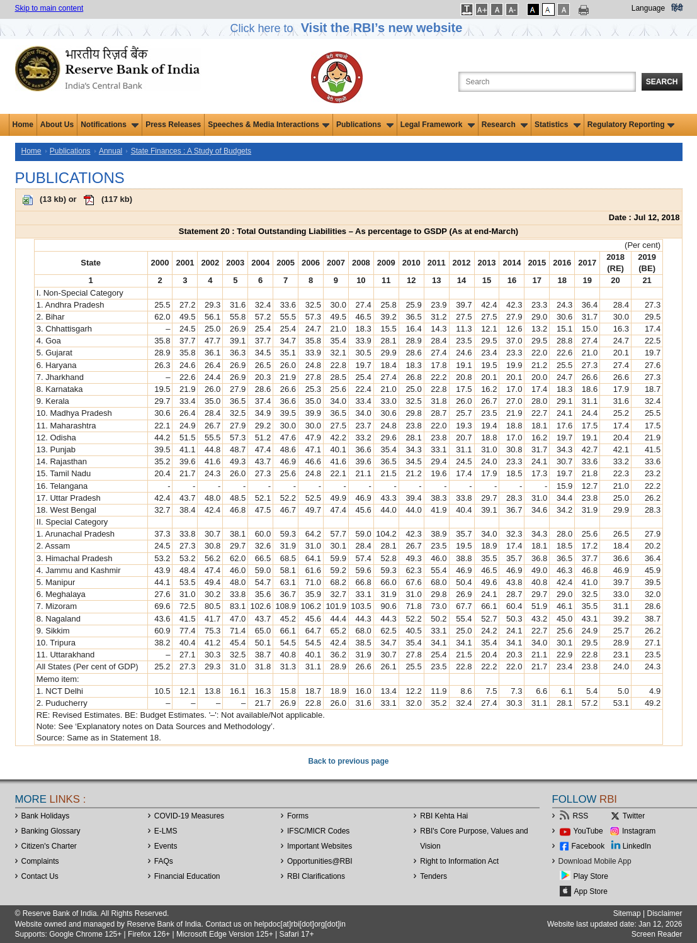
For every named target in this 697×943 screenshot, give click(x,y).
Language (648, 8)
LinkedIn (637, 846)
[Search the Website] (547, 82)
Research (505, 124)
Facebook (588, 846)
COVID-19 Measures (189, 816)
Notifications (110, 124)
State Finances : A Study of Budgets (191, 151)
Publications (365, 124)
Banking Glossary (51, 831)
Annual (110, 151)
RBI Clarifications (316, 876)
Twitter (634, 816)
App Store (591, 891)
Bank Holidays (45, 816)
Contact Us (40, 876)
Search (662, 81)
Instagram (638, 831)
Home (23, 124)
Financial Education (187, 876)
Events (166, 846)
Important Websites (319, 846)
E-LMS (166, 831)
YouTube (588, 831)
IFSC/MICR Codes (318, 831)
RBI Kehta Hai (444, 816)
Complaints (40, 861)
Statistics (558, 124)
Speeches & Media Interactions (268, 124)
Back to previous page (348, 761)
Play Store (591, 876)
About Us (57, 124)
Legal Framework (437, 124)
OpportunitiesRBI (320, 861)
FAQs (163, 861)
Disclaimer (664, 913)
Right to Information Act (459, 861)
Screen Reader (657, 934)
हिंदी (677, 8)
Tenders (433, 876)
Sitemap (627, 913)
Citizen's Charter (49, 846)
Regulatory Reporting (631, 124)
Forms (298, 816)
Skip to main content (49, 8)
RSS (581, 816)
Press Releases (173, 124)
